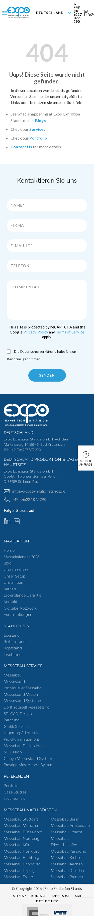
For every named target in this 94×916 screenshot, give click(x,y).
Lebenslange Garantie (22, 595)
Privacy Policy (35, 332)
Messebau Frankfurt (21, 851)
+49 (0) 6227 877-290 (78, 13)
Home (9, 550)
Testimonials (14, 798)
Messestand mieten (21, 694)
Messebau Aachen (67, 864)
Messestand (14, 681)
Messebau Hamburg (21, 857)
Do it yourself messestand (26, 707)
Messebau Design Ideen (25, 746)
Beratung (12, 720)
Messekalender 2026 (22, 557)
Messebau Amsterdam (70, 825)
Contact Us (21, 146)
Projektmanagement (21, 739)
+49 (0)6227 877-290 (25, 499)
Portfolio (38, 138)
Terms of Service (70, 332)
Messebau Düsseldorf (23, 832)
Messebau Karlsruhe (68, 851)
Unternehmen (16, 569)
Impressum (60, 896)
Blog (8, 563)
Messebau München (21, 825)
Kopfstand (13, 648)
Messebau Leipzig (19, 870)
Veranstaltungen (18, 614)
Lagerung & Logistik (21, 733)
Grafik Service (16, 726)
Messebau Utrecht (66, 832)
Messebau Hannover (22, 864)
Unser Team (14, 582)
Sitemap (19, 896)
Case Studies (15, 792)
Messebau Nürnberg (21, 838)
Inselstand (13, 654)
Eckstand (12, 635)
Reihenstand (15, 641)
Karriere (10, 589)
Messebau (13, 675)
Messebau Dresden (67, 870)
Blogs (40, 120)
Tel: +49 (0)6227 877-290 (22, 450)
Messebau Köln (17, 845)
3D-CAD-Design (18, 714)
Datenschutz (47, 901)
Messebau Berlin (65, 819)
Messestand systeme (22, 701)
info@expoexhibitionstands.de (34, 491)
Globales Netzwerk (20, 608)
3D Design (13, 752)
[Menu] (4, 13)
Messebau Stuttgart (21, 819)
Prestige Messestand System (29, 765)
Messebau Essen (18, 877)
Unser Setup (14, 576)
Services (37, 129)
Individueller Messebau (24, 688)
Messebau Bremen (67, 877)
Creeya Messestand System (28, 758)
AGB (78, 896)
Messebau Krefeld (66, 857)
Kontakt (10, 602)
